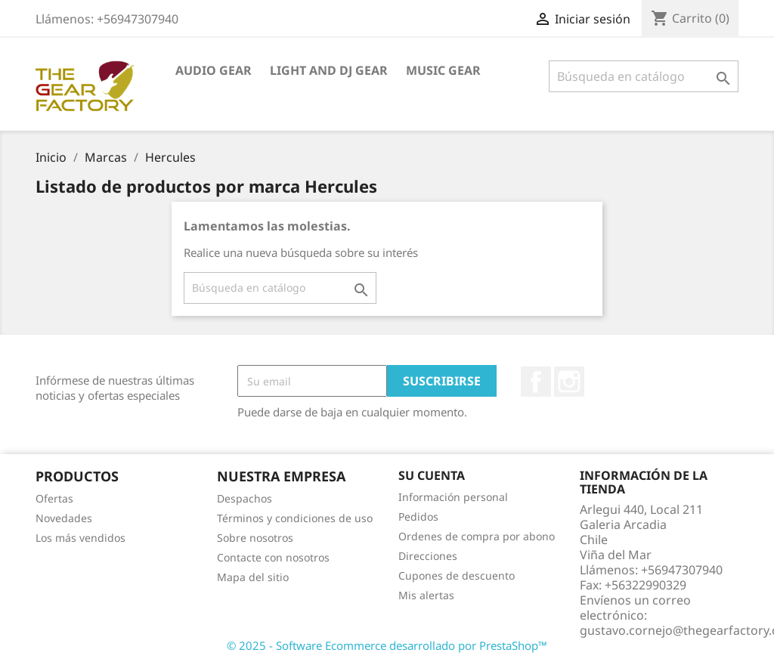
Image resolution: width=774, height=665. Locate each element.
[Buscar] (643, 76)
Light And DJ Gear (329, 70)
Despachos (244, 498)
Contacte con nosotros (273, 557)
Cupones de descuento (456, 575)
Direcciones (427, 556)
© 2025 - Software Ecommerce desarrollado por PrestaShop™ (387, 645)
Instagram (569, 382)
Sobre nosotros (255, 537)
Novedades (64, 518)
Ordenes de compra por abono (476, 536)
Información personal (453, 497)
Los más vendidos (80, 537)
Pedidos (418, 516)
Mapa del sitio (253, 577)
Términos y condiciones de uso (295, 518)
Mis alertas (426, 595)
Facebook (536, 382)
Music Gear (443, 70)
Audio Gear (213, 70)
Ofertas (54, 498)
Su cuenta (431, 475)
